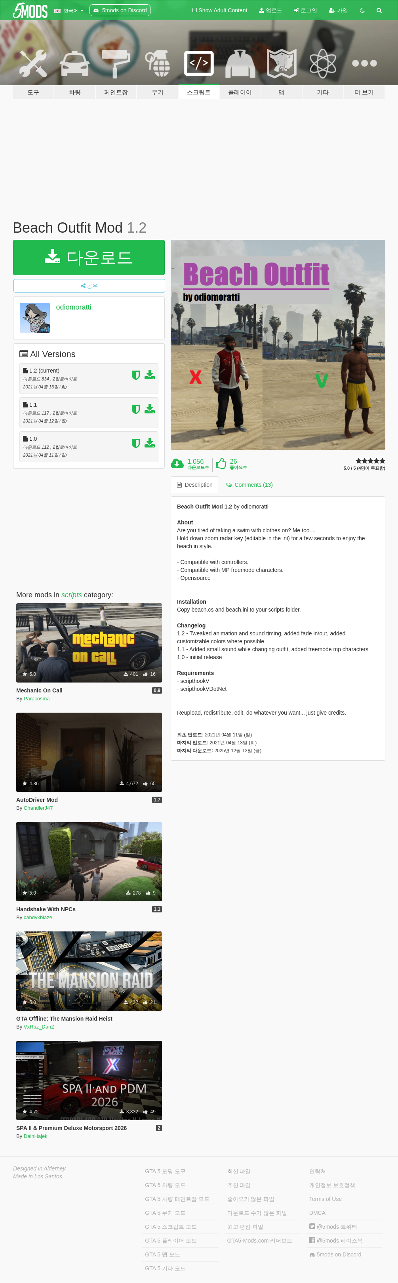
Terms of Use (325, 1199)
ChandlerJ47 (38, 808)
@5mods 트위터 (333, 1226)
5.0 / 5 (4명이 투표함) (364, 468)
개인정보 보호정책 (332, 1185)
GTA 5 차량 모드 (165, 1185)
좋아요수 (238, 467)
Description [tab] (195, 485)
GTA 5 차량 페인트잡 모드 (177, 1199)
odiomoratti (73, 307)
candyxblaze (38, 917)
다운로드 (89, 257)
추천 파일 (239, 1185)
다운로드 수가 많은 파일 (257, 1213)
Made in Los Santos (37, 1176)
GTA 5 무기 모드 (165, 1213)
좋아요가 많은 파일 (251, 1199)
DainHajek (36, 1136)
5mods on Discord (335, 1254)
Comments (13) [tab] (249, 485)
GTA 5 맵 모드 (162, 1254)
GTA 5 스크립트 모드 (170, 1227)
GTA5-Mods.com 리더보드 (260, 1240)
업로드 (270, 10)
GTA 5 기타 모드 (165, 1268)
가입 (338, 10)
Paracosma (37, 699)
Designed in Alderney (39, 1168)
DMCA (317, 1213)
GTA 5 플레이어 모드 (170, 1240)
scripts (71, 595)
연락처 (317, 1171)
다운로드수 (198, 467)
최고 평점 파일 (245, 1227)
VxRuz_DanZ (39, 1027)
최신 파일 (239, 1171)
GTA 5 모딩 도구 (165, 1171)
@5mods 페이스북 (336, 1240)
